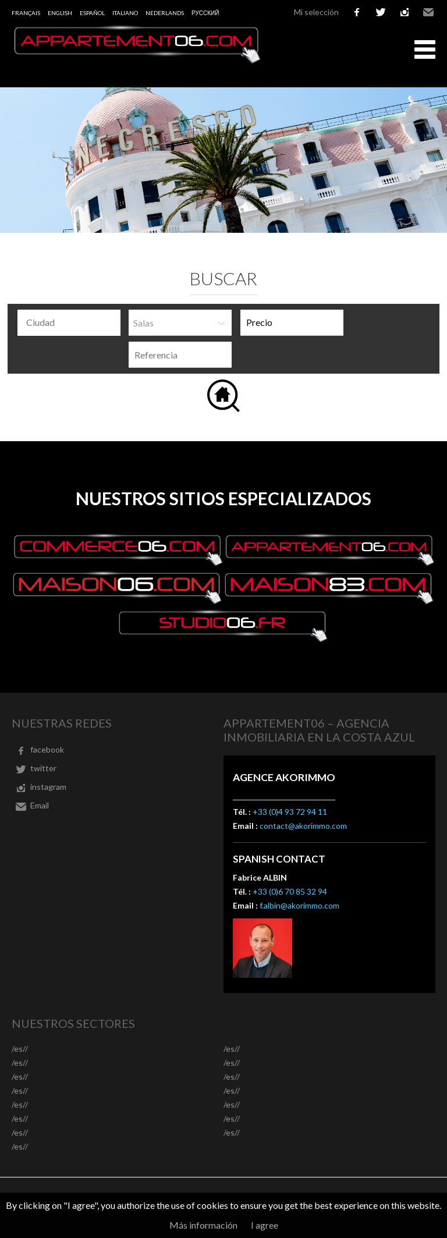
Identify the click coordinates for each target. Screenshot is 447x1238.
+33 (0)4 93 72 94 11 (290, 812)
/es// (20, 1048)
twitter (380, 12)
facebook (356, 12)
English (60, 12)
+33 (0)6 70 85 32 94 (290, 891)
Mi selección (316, 12)
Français (26, 12)
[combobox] (68, 323)
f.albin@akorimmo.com (299, 905)
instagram (404, 12)
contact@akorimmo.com (303, 826)
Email (428, 12)
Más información (203, 1224)
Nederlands (165, 12)
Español (92, 12)
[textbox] (72, 322)
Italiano (125, 12)
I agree (264, 1224)
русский (205, 12)
